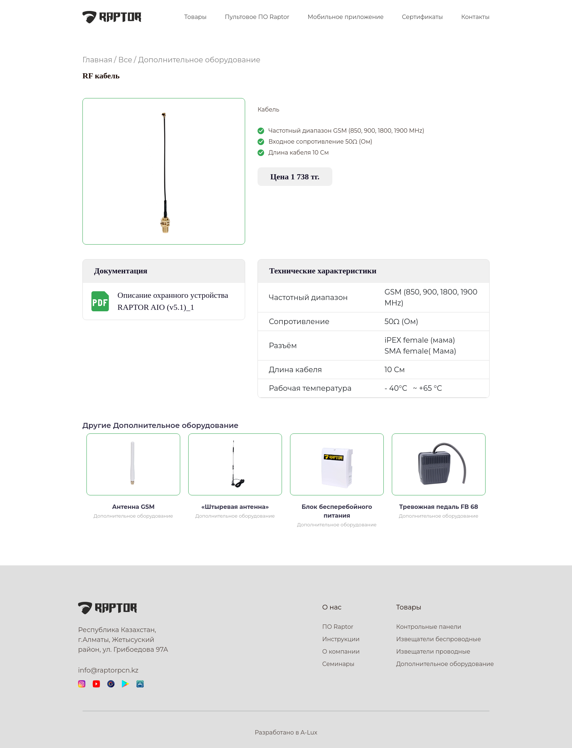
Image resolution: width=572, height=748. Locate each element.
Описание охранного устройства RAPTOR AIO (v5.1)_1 (172, 301)
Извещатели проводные (433, 651)
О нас (331, 607)
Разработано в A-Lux (286, 732)
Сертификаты (422, 16)
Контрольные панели (428, 626)
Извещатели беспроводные (438, 639)
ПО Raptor (337, 626)
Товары (195, 16)
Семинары (338, 664)
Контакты (475, 16)
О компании (341, 651)
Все (125, 59)
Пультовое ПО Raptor (257, 16)
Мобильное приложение (346, 16)
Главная (97, 59)
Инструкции (340, 639)
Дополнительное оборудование (199, 59)
